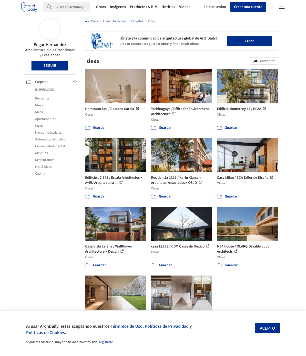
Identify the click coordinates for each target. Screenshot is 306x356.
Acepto (267, 328)
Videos (184, 7)
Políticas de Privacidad (167, 326)
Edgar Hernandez (50, 45)
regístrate (106, 342)
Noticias (168, 7)
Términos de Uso (127, 326)
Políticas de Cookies (45, 332)
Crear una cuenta (248, 7)
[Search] (73, 7)
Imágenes (118, 7)
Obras (101, 7)
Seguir (49, 65)
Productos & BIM (144, 7)
